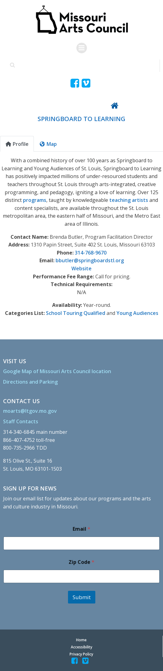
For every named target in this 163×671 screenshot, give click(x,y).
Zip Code (81, 562)
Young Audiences (137, 313)
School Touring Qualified (75, 313)
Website (81, 268)
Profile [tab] (17, 144)
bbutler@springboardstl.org (90, 260)
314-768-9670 (90, 252)
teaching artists (128, 200)
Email (81, 529)
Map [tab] (48, 144)
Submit (82, 597)
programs (34, 200)
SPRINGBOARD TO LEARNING (81, 119)
